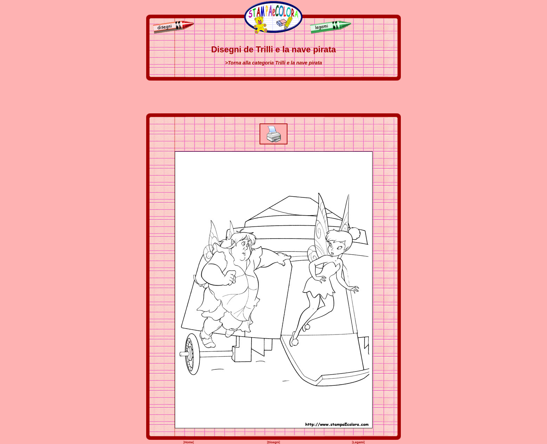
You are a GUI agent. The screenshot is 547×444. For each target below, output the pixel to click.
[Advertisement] (273, 97)
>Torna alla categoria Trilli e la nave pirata (273, 63)
